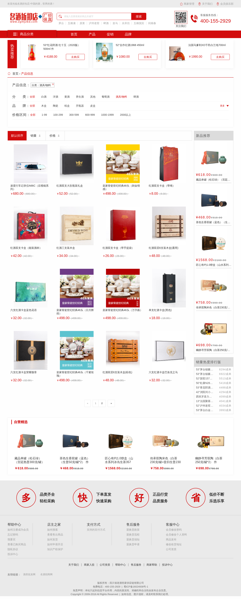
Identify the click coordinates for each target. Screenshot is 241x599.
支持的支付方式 (96, 529)
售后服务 (136, 564)
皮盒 (92, 105)
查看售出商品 (55, 534)
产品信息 (27, 73)
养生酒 (80, 96)
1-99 (44, 114)
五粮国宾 (139, 23)
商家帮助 (151, 564)
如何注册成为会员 (18, 529)
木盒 (44, 105)
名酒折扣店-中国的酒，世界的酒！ (36, 3)
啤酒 (106, 23)
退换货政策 (133, 529)
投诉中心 (13, 554)
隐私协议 (13, 549)
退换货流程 (133, 534)
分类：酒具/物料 (43, 85)
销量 (36, 136)
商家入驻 (89, 564)
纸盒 (67, 105)
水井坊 (126, 23)
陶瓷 (55, 105)
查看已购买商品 (17, 544)
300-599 (74, 114)
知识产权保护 (55, 549)
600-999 (90, 114)
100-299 (58, 114)
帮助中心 (120, 564)
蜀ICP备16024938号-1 (136, 586)
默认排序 (17, 135)
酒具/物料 (121, 96)
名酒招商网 (46, 574)
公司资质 (171, 549)
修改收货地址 (174, 544)
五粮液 (72, 23)
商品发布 (171, 539)
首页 (13, 73)
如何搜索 (52, 529)
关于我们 (205, 3)
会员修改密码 (174, 529)
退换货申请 (133, 544)
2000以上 (125, 114)
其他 (92, 96)
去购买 (75, 56)
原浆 (82, 23)
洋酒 (55, 96)
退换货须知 (133, 539)
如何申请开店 (55, 544)
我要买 (11, 539)
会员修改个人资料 (176, 534)
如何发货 (52, 539)
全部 (32, 96)
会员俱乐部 (224, 3)
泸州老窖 (94, 23)
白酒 (44, 96)
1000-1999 (107, 114)
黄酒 (67, 96)
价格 (55, 136)
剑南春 (152, 23)
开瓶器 (80, 105)
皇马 (115, 23)
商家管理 (187, 3)
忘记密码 (13, 534)
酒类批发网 (29, 574)
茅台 (61, 23)
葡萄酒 (106, 96)
